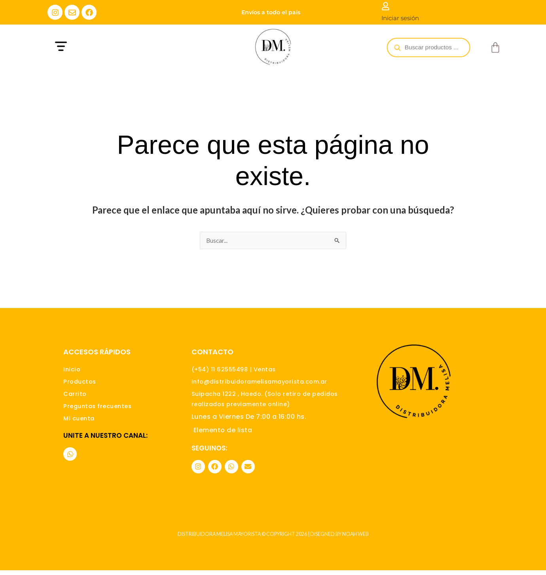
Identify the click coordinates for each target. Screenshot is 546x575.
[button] (113, 47)
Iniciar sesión (400, 18)
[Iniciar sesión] (385, 6)
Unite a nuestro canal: (105, 441)
